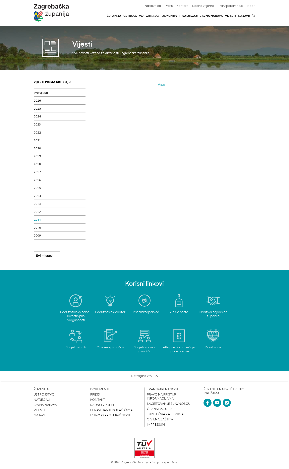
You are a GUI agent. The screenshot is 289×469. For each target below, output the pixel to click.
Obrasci (153, 16)
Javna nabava (211, 16)
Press (169, 6)
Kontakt (182, 6)
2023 (37, 124)
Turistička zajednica (165, 414)
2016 (37, 180)
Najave (244, 16)
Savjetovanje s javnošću (168, 404)
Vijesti (230, 16)
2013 (37, 204)
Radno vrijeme (203, 6)
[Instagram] (227, 403)
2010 (37, 227)
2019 (37, 156)
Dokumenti (171, 16)
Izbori (251, 6)
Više (161, 85)
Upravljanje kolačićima (111, 410)
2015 (37, 188)
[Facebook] (208, 403)
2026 (37, 100)
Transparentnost (230, 6)
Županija (114, 16)
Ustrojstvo (133, 16)
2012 (37, 212)
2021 (37, 140)
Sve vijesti (41, 93)
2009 (37, 235)
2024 (37, 116)
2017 (37, 172)
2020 (37, 148)
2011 (37, 219)
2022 (37, 132)
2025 (37, 108)
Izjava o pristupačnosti (110, 415)
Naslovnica (152, 6)
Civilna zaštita (160, 419)
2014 (37, 196)
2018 (37, 164)
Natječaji (190, 16)
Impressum (156, 424)
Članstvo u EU (159, 409)
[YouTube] (217, 403)
